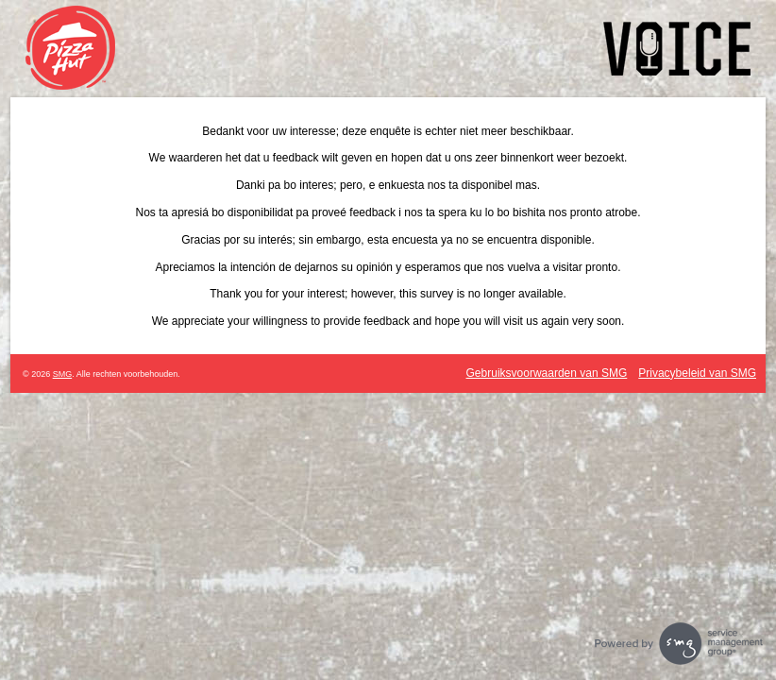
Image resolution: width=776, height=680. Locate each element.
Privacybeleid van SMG (697, 373)
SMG (63, 374)
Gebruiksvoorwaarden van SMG (547, 373)
